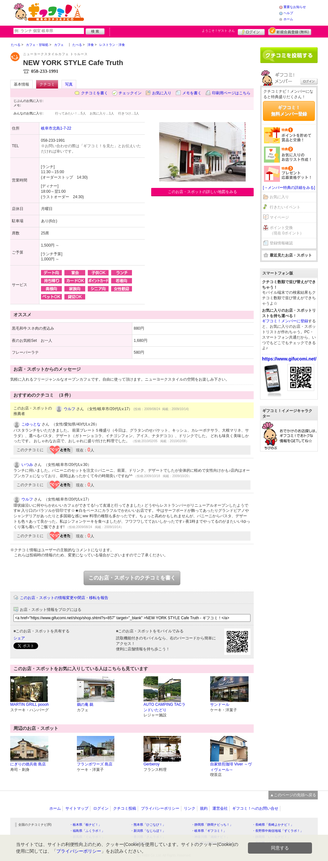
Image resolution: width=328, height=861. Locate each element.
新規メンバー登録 (289, 31)
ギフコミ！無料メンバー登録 (289, 110)
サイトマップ (76, 808)
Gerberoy (152, 764)
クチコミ (47, 84)
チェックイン (130, 93)
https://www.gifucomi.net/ (289, 358)
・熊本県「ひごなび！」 (148, 824)
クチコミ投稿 (124, 808)
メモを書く (191, 93)
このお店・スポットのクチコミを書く (132, 577)
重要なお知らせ (294, 7)
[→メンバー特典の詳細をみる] (289, 187)
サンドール (219, 704)
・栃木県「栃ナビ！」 (86, 824)
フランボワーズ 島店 (94, 764)
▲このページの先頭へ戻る (293, 795)
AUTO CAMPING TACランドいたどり (164, 707)
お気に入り (161, 93)
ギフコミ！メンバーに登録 (285, 321)
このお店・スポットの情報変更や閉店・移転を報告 (64, 597)
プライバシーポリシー (160, 808)
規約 (204, 808)
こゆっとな (31, 424)
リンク (189, 808)
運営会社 (220, 808)
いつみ (27, 464)
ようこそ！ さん (218, 30)
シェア (19, 638)
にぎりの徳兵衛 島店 (28, 764)
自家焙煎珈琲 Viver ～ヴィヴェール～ (231, 767)
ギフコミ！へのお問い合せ (255, 808)
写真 (69, 84)
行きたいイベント (285, 207)
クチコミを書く (94, 93)
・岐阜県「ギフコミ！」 (208, 830)
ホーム (288, 19)
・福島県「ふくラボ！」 (87, 830)
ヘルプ (288, 13)
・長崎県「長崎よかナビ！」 (273, 824)
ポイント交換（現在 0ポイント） (287, 230)
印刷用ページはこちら (231, 93)
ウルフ (69, 409)
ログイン (251, 31)
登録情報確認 (281, 243)
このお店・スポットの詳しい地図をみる (202, 192)
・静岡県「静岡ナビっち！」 (212, 824)
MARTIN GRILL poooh (29, 704)
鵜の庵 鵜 (85, 704)
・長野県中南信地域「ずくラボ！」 (277, 830)
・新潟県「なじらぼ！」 (148, 830)
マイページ (279, 217)
